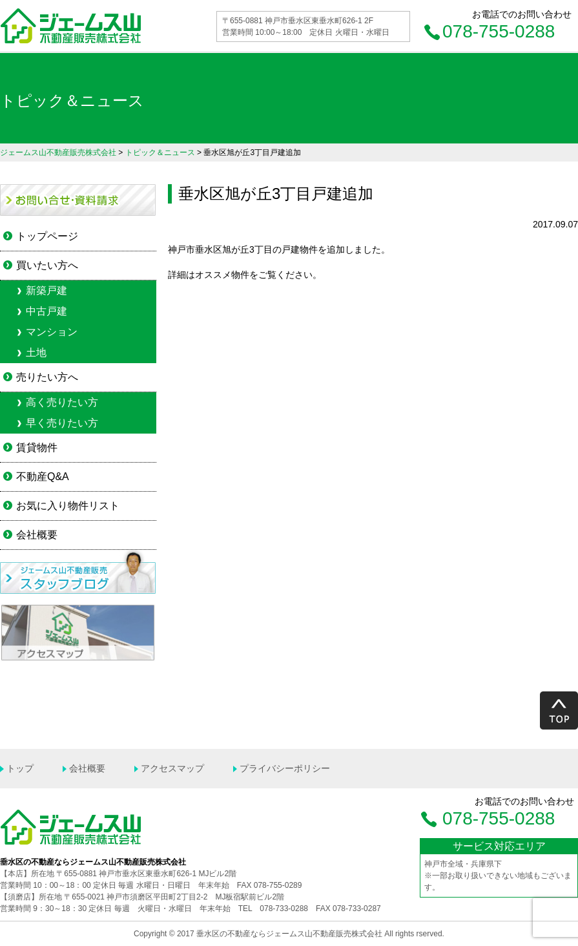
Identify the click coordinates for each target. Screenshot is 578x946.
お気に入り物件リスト (67, 505)
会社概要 (36, 534)
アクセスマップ (172, 768)
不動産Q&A (42, 476)
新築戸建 (46, 290)
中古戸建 (46, 311)
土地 (36, 352)
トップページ (47, 236)
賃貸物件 (36, 447)
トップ (20, 768)
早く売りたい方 (62, 422)
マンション (51, 331)
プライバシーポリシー (285, 768)
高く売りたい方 (62, 402)
